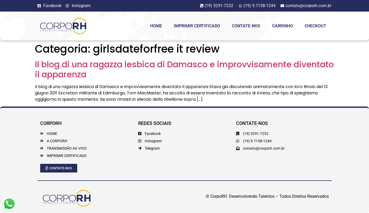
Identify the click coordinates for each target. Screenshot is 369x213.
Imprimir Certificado (197, 25)
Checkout (315, 25)
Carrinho (282, 25)
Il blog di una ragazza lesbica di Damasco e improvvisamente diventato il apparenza (184, 69)
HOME (156, 25)
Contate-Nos (246, 25)
